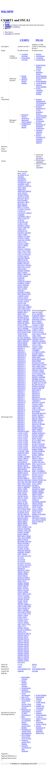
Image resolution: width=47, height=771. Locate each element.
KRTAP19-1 (22, 381)
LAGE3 (20, 433)
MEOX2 (20, 467)
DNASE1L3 (22, 265)
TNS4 (19, 608)
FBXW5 (20, 287)
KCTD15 (21, 337)
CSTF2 (39, 348)
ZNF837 (26, 659)
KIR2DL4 (35, 386)
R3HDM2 (27, 529)
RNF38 (25, 539)
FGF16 (44, 364)
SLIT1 (20, 567)
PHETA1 (26, 505)
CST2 (23, 251)
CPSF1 (40, 346)
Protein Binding (24, 77)
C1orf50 (34, 326)
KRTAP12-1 (22, 366)
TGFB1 (20, 601)
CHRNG (20, 236)
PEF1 (43, 440)
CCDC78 (35, 332)
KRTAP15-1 (22, 379)
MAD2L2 (41, 410)
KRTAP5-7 (21, 417)
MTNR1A (25, 474)
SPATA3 (27, 577)
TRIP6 (39, 494)
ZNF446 (20, 646)
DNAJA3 (26, 263)
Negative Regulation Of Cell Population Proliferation (41, 102)
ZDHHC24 (35, 514)
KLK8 (20, 339)
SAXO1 (26, 545)
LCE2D (25, 442)
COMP (26, 243)
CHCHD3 (27, 233)
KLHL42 (35, 388)
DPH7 (39, 357)
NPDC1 (20, 489)
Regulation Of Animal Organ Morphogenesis (27, 731)
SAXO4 (20, 547)
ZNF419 (26, 641)
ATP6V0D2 (36, 319)
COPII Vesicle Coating (40, 703)
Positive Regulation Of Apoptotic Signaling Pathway (40, 139)
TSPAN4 (28, 612)
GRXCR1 (35, 370)
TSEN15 (35, 496)
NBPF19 (26, 478)
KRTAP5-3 (21, 411)
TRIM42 (26, 610)
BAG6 (20, 200)
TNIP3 (24, 606)
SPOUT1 (40, 469)
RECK (24, 536)
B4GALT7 (21, 198)
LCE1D (25, 437)
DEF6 (40, 354)
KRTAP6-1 (21, 420)
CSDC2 (34, 348)
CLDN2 (26, 238)
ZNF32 (37, 520)
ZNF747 (34, 521)
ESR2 (29, 274)
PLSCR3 (42, 444)
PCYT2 (34, 440)
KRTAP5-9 (21, 419)
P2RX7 (24, 500)
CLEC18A (21, 240)
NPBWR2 (26, 487)
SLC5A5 (27, 563)
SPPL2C (25, 586)
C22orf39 (27, 209)
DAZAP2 (35, 354)
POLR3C (41, 446)
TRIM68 (41, 493)
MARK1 (40, 415)
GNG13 (20, 305)
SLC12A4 (21, 556)
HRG (27, 319)
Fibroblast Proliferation (40, 120)
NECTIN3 (28, 482)
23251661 (39, 167)
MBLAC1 (41, 417)
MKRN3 (24, 469)
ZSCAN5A (21, 662)
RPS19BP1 (21, 541)
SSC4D (26, 590)
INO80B (25, 328)
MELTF (25, 465)
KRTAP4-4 (21, 406)
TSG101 (40, 496)
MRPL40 (27, 471)
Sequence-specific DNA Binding (26, 742)
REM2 (29, 536)
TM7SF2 (20, 604)
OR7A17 (20, 498)
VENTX (20, 619)
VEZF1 (39, 507)
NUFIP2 (20, 496)
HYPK (25, 325)
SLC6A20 (28, 565)
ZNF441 (26, 644)
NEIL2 (34, 426)
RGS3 (24, 538)
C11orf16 (26, 207)
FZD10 (28, 294)
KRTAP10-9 (22, 363)
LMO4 (20, 455)
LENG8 (25, 449)
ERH (25, 274)
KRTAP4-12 (22, 402)
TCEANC (26, 595)
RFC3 (39, 456)
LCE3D (25, 446)
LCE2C (20, 442)
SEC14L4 (41, 462)
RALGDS (27, 530)
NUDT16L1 (41, 433)
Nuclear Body (40, 60)
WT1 (29, 624)
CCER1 (20, 224)
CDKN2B (42, 337)
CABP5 (41, 328)
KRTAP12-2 (22, 368)
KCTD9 (34, 384)
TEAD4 (34, 476)
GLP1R (26, 301)
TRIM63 (35, 493)
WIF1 (19, 624)
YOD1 (39, 512)
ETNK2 (20, 276)
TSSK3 (34, 498)
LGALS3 (35, 404)
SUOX (44, 473)
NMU (19, 485)
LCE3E (20, 447)
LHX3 (40, 404)
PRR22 (25, 521)
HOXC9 (20, 319)
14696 (20, 667)
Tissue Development (26, 694)
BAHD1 (25, 200)
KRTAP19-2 (22, 382)
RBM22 (25, 534)
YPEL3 (20, 626)
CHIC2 (20, 234)
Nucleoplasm (40, 56)
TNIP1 (20, 606)
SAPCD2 (21, 545)
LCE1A (20, 435)
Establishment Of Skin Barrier (26, 125)
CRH (19, 247)
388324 (34, 664)
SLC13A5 (28, 556)
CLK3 (39, 345)
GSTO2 (41, 370)
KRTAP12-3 (22, 370)
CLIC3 (34, 345)
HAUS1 (39, 373)
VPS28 (34, 511)
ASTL (19, 193)
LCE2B (25, 440)
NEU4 (24, 484)
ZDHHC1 (28, 630)
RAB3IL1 (21, 530)
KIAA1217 (41, 384)
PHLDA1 (21, 507)
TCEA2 (20, 595)
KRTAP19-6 (22, 388)
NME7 (34, 429)
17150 (34, 667)
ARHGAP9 (21, 191)
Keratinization (26, 688)
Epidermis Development (26, 690)
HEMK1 (40, 375)
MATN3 (34, 417)
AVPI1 (27, 197)
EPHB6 (38, 361)
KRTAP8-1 (21, 426)
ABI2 (34, 312)
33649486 (39, 162)
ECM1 (20, 269)
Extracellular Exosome (26, 59)
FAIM (34, 364)
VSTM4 (20, 621)
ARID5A (28, 191)
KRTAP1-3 (21, 348)
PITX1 (26, 507)
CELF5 (20, 227)
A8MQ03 (21, 671)
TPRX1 (39, 484)
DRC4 (20, 267)
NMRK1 (39, 429)
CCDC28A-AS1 (23, 222)
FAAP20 (41, 363)
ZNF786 (26, 657)
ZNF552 (20, 648)
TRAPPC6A (36, 489)
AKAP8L (39, 314)
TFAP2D (26, 599)
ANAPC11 (21, 186)
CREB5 (25, 245)
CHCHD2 (21, 233)
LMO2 (41, 406)
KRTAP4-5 (21, 408)
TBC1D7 (35, 474)
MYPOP (20, 478)
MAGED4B (36, 411)
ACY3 (27, 175)
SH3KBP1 (21, 552)
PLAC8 (27, 511)
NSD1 (20, 493)
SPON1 (20, 586)
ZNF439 (26, 642)
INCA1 (39, 40)
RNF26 (41, 458)
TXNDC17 (35, 500)
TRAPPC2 (35, 485)
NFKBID (35, 428)
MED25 (20, 465)
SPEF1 (20, 581)
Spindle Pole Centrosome (40, 707)
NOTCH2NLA (26, 485)
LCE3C (20, 446)
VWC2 (25, 621)
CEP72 (41, 339)
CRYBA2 (27, 249)
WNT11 (24, 624)
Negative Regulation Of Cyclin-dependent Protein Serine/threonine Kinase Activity (41, 112)
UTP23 (20, 617)
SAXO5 (25, 547)
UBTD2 (40, 503)
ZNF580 (20, 650)
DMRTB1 (41, 355)
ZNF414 (26, 639)
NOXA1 (20, 487)
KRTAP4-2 (21, 404)
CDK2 (34, 336)
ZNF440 (20, 644)
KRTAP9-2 (21, 428)
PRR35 (20, 525)
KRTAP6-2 (21, 422)
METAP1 (35, 419)
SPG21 (34, 469)
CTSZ (29, 252)
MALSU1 (43, 413)
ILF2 (39, 382)
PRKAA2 (28, 516)
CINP (39, 343)
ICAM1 (20, 326)
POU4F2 (20, 514)
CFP (25, 231)
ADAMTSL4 (22, 180)
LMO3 (27, 453)
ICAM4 (25, 326)
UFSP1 (34, 507)
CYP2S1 (20, 256)
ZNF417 (20, 641)
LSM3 (39, 408)
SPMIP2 (20, 583)
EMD (34, 361)
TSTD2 (39, 498)
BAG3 (27, 198)
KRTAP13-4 (22, 377)
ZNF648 (26, 651)
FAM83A (28, 281)
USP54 (25, 615)
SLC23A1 (21, 558)
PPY (19, 516)
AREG (24, 188)
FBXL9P (26, 285)
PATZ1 (20, 502)
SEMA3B (21, 550)
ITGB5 (24, 334)
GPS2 (19, 308)
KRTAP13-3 (22, 375)
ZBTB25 (20, 628)
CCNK (25, 224)
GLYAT (20, 303)
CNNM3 (27, 240)
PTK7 (19, 527)
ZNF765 (40, 521)
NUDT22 (35, 435)
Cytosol (38, 701)
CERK (20, 229)
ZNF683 (26, 653)
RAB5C (34, 453)
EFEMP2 (27, 271)
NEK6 (39, 426)
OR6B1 (40, 435)
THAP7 (25, 601)
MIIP (19, 469)
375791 (20, 664)
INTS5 (28, 330)
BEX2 (20, 204)
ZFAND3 (43, 514)
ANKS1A (28, 186)
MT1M (25, 473)
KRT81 (25, 343)
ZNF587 (20, 651)
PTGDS (25, 525)
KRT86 (20, 346)
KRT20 (28, 339)
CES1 (24, 229)
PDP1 (39, 440)
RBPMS (41, 455)
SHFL (19, 554)
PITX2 (20, 509)
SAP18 (34, 460)
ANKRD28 (35, 316)
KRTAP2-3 (21, 391)
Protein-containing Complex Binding (39, 91)
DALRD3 (21, 258)
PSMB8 (40, 449)
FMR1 (38, 366)
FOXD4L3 (21, 292)
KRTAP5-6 (21, 415)
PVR (29, 527)
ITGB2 (28, 332)
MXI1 (24, 476)
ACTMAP (21, 175)
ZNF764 (26, 655)
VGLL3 (26, 619)
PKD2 (24, 509)
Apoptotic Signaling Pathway (39, 132)
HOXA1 (20, 316)
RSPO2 (20, 543)
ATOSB (20, 195)
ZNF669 (20, 653)
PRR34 (25, 523)
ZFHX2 (20, 632)
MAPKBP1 (21, 464)
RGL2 (20, 538)
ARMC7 (42, 316)
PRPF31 (25, 520)
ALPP (27, 184)
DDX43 (20, 262)
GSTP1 (28, 308)
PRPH (44, 447)
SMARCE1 (21, 570)
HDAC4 (34, 375)
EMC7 (20, 272)
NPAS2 (34, 431)
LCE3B (25, 444)
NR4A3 (25, 491)
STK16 (20, 592)
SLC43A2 (21, 563)
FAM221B (21, 281)
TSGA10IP (21, 612)
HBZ (25, 310)
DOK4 (34, 357)
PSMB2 (34, 449)
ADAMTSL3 (22, 178)
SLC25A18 (21, 559)
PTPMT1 (25, 527)
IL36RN (34, 382)
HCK (28, 310)
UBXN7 (20, 615)
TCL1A (40, 474)
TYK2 (29, 613)
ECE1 (28, 267)
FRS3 (19, 294)
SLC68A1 (21, 565)
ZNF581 (26, 650)
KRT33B (26, 341)
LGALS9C (21, 451)
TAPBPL (25, 592)
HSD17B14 (38, 381)
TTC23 (20, 613)
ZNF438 (20, 642)
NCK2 (39, 422)
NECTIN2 (21, 482)
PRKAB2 (21, 518)
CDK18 (43, 334)
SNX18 (20, 576)
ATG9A (24, 193)
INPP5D (20, 330)
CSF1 (19, 251)
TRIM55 (41, 491)
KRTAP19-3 (22, 384)
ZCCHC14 (21, 630)
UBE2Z (34, 503)
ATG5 (41, 317)
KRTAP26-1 (22, 395)
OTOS (26, 498)
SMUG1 (26, 572)
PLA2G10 (21, 511)
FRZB (24, 294)
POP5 (34, 447)
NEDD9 (42, 424)
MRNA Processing (39, 721)
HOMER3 (35, 379)
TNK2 (29, 606)
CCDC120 (25, 218)
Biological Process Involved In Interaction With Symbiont (27, 118)
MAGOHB (35, 413)
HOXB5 (26, 316)
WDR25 (26, 622)
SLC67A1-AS (40, 464)
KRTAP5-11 (22, 410)
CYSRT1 (24, 40)
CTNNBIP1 (36, 350)
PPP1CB (26, 514)
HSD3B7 (26, 321)
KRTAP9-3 (21, 429)
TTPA (24, 613)
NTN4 (20, 494)
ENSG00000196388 (38, 669)
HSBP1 (20, 321)
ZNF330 (20, 637)
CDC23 (38, 334)
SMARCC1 (26, 567)
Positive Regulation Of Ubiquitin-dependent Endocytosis (40, 729)
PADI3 (40, 437)
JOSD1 (20, 336)
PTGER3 (35, 451)
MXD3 (20, 476)
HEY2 (25, 312)
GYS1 (34, 373)
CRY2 (23, 247)
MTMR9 (40, 420)
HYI (44, 381)
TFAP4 (40, 480)
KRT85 (25, 345)
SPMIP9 (26, 585)
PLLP (27, 512)
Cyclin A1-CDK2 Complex (41, 718)
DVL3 (24, 267)
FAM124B (21, 278)
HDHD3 (20, 312)
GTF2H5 (35, 372)
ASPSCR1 (35, 317)
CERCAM (26, 227)
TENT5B (27, 597)
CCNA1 (41, 332)
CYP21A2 (27, 254)
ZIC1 (24, 632)
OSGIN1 (35, 437)
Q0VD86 (35, 671)
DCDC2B (24, 260)
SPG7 (24, 581)
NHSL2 (40, 428)
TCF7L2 (20, 597)
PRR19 (20, 521)
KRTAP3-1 (21, 397)
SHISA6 (24, 554)
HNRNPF (42, 377)
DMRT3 (20, 263)
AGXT (28, 182)
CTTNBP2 (35, 352)
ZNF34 (25, 637)
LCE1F (25, 438)
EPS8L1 (20, 274)
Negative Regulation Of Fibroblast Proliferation (40, 125)
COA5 (24, 242)
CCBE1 (34, 330)
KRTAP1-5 (21, 350)
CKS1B (43, 343)
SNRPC (25, 574)
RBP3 (19, 536)
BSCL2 (20, 207)
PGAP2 (25, 503)
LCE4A (25, 447)
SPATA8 (27, 579)
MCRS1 (28, 464)
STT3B (39, 473)
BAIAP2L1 (21, 202)
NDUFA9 (21, 480)
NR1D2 (20, 491)
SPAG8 (39, 467)
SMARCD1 (21, 568)
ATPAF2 (25, 195)
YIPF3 (34, 512)
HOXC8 (26, 317)
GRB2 (45, 368)
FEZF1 (25, 287)
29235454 (39, 158)
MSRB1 (20, 473)
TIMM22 (21, 603)
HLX (24, 314)
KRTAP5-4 (21, 413)
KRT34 (20, 343)
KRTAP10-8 (22, 361)
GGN (29, 299)
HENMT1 (35, 377)
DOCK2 (28, 265)
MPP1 (41, 419)
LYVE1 (25, 460)
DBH (19, 260)
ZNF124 (28, 633)
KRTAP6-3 (21, 424)
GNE (24, 303)
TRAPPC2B (36, 487)
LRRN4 (20, 460)
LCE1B (25, 435)
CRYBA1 (21, 249)
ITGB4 (20, 334)
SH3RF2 (27, 552)
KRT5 (34, 390)
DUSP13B (35, 359)
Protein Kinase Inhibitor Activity (41, 67)
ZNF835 (20, 659)
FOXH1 (27, 292)
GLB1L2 (20, 301)
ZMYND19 (36, 518)
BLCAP (24, 204)
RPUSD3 (28, 541)
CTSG (24, 252)
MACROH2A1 (22, 462)
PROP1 (20, 520)
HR (24, 319)
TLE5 (26, 603)
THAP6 (34, 482)
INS (24, 330)
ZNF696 (20, 655)
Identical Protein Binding (24, 81)
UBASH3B (35, 502)
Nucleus (38, 54)
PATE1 (34, 438)
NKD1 (29, 484)
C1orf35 (41, 325)
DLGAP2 (26, 262)
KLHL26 (42, 386)
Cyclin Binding (41, 83)
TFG (44, 480)
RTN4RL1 (26, 543)
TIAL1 (34, 484)
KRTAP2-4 (21, 393)
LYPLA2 (35, 410)
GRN (23, 308)
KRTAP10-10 (22, 354)
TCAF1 (28, 594)
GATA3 (20, 298)
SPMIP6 (20, 585)
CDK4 (39, 336)
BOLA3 (34, 323)
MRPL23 (21, 471)
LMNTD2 (21, 453)
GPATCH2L (21, 307)
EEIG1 (24, 269)
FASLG (20, 285)
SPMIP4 (26, 583)
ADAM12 (21, 177)
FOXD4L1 (21, 290)
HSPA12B (21, 323)
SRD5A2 (21, 590)
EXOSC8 (35, 363)
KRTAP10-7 (22, 359)
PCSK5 (24, 502)
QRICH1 (20, 529)
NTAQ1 (24, 493)
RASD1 (20, 534)
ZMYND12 (36, 516)
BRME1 (25, 206)
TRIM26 (35, 491)
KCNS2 (25, 336)
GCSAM (20, 299)
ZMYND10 (21, 633)
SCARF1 (21, 548)
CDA (33, 334)
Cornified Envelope (25, 55)
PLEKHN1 (21, 512)
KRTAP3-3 (21, 399)
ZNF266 (20, 635)
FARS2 (27, 283)
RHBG (28, 538)
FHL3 (19, 289)
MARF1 (34, 415)
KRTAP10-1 (22, 352)
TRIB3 (42, 489)
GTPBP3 (41, 372)
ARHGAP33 (22, 189)
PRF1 (23, 516)
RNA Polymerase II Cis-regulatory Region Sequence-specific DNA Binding (26, 722)
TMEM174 (27, 604)
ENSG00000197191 (24, 669)
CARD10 (28, 213)
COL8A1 (21, 243)
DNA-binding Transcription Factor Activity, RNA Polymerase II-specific (26, 703)
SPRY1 (20, 588)
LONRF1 (21, 456)
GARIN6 (21, 296)
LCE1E (20, 438)
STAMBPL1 (41, 471)
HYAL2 (20, 325)
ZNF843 (20, 660)
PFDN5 (34, 442)
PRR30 (20, 523)
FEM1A (39, 364)
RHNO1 (20, 539)
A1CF (24, 173)
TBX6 (24, 594)
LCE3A (20, 444)
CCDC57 (40, 330)
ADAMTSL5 (22, 182)
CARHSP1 (21, 215)
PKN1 (29, 509)
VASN (25, 617)
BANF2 (39, 321)
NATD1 (34, 422)
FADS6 (25, 276)
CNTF (20, 242)
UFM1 (41, 505)
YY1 (24, 626)
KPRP (24, 339)
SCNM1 (26, 548)
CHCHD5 (42, 341)
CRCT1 (20, 245)
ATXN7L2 (21, 197)
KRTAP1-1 (26, 346)
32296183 (16, 27)
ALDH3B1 (21, 184)
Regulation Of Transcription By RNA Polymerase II (26, 712)
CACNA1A (21, 211)
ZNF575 (26, 648)
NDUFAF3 (27, 480)
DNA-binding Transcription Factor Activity (26, 736)
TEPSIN (20, 599)
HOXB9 (20, 317)
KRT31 (20, 341)
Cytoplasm (39, 58)
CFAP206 (21, 231)
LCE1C (20, 437)
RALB (40, 453)
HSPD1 (27, 323)
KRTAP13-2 (22, 373)
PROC (26, 518)
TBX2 (20, 594)
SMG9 (34, 465)
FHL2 (34, 366)
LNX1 (24, 455)
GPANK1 (26, 305)
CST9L (28, 251)
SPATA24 (21, 577)
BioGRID (8, 34)
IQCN (19, 332)
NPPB (25, 489)
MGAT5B (27, 467)
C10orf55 (35, 325)
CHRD (25, 234)
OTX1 (20, 500)
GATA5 (25, 298)
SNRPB (20, 574)
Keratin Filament (24, 685)
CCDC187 (21, 220)
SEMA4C (27, 550)
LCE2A (20, 440)
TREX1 (20, 610)
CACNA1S (21, 213)
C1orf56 (40, 326)
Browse (7, 22)
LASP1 (25, 433)
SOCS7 (25, 576)
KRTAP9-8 (21, 431)
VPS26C (40, 509)
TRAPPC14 (25, 608)
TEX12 (34, 478)
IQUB (24, 332)
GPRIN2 (29, 307)
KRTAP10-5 (22, 357)
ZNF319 (26, 635)
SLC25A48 (21, 561)
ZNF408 (20, 639)
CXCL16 (21, 254)
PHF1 (39, 442)
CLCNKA (27, 236)
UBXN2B (35, 505)
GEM (25, 299)
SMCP (27, 570)
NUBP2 (24, 494)
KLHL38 (27, 337)
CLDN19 (21, 238)
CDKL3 (27, 225)
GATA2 (26, 296)
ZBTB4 (26, 628)
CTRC (20, 252)
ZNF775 (20, 657)
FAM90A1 (21, 283)
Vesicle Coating (41, 724)
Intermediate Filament (26, 678)
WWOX (39, 511)
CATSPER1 (21, 216)
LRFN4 (20, 458)
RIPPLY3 (35, 458)
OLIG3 (25, 496)
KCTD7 (44, 382)
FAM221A (21, 280)
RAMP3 (26, 532)
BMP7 (20, 206)
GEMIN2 (39, 368)
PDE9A (20, 503)
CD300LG (21, 225)
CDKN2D (35, 339)
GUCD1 (20, 310)
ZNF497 (26, 646)
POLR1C (35, 446)
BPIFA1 (40, 323)
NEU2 (20, 484)
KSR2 (27, 431)
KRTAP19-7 (22, 390)
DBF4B (26, 258)
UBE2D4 (43, 502)
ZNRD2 (34, 523)
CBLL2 (28, 216)
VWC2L (20, 622)
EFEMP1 (21, 271)
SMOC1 (20, 572)
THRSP (39, 482)
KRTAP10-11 (22, 355)
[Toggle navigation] (1, 17)
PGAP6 (20, 505)
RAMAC (21, 532)
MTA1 (20, 474)
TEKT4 (39, 476)
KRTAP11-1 (22, 364)
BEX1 (27, 202)
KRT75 (38, 390)
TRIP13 (34, 494)
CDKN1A (35, 337)
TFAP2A (40, 478)
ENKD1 (25, 272)
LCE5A (20, 449)
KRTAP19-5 (22, 386)
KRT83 (20, 345)
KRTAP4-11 (22, 400)
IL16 (30, 326)
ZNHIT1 (26, 660)
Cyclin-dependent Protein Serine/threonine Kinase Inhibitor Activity (41, 75)
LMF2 (27, 451)
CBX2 (20, 218)
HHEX (20, 314)
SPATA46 (21, 579)
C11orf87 (21, 209)
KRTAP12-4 (22, 372)
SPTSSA (25, 588)
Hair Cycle (25, 697)
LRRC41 (26, 458)
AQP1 (20, 188)
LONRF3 (27, 456)
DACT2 (26, 256)
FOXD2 (24, 289)
